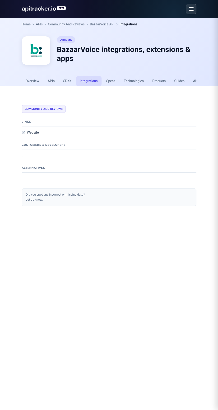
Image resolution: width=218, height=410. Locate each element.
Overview (32, 81)
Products (159, 81)
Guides (179, 81)
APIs (39, 24)
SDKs (67, 81)
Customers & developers (44, 144)
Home (26, 24)
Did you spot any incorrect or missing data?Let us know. (55, 197)
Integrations (128, 24)
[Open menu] (191, 9)
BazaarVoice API (102, 24)
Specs (110, 81)
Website (30, 132)
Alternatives (33, 168)
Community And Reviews (66, 24)
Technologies (134, 81)
